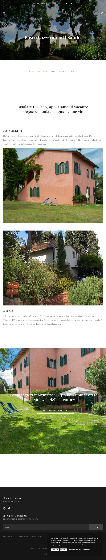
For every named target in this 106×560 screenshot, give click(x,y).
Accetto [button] (55, 550)
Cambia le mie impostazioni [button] (79, 550)
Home (31, 71)
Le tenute (42, 71)
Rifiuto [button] (63, 550)
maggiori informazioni (55, 410)
